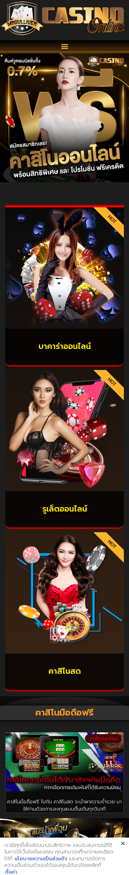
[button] (64, 46)
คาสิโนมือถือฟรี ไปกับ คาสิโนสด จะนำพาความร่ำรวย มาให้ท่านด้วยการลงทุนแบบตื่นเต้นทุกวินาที (64, 805)
